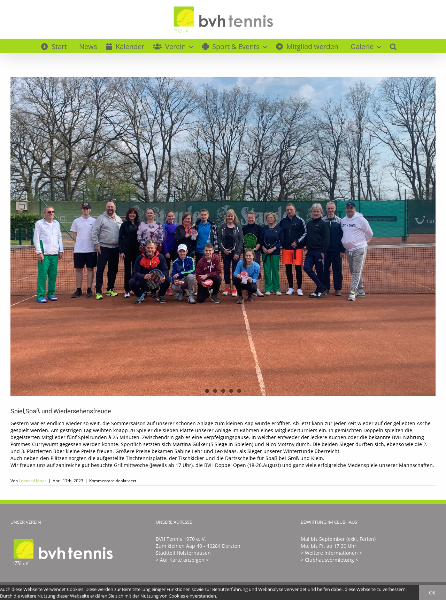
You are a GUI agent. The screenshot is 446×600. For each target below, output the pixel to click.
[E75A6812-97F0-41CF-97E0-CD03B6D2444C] (223, 236)
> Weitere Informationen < (331, 553)
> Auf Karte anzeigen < (182, 559)
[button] (393, 46)
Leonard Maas (33, 481)
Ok (432, 592)
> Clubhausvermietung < (329, 559)
